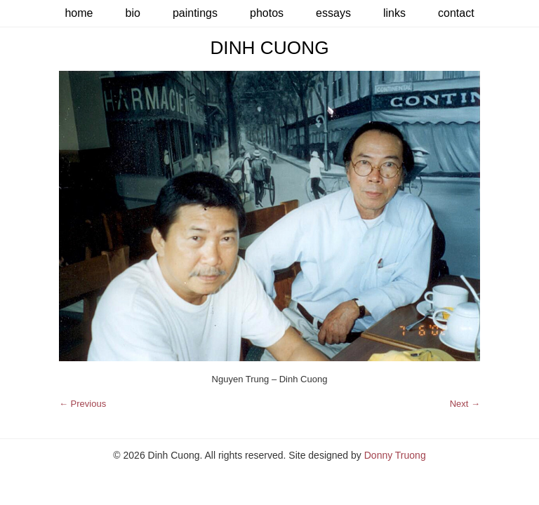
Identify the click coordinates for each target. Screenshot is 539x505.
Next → (465, 403)
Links (394, 13)
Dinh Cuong (269, 47)
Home (79, 13)
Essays (333, 13)
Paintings (195, 13)
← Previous (82, 403)
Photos (267, 13)
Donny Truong (395, 455)
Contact (456, 13)
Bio (132, 13)
